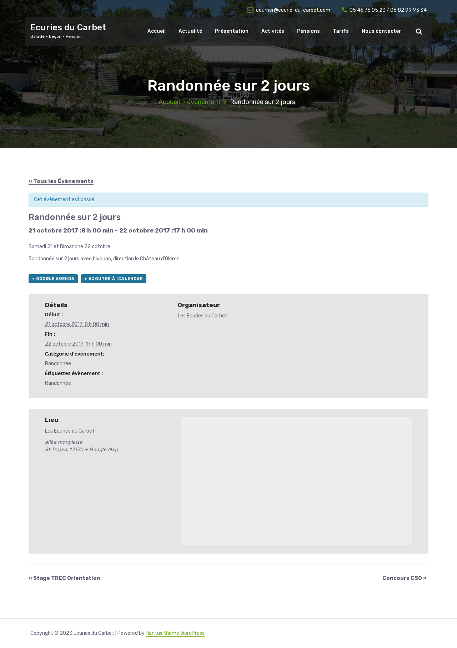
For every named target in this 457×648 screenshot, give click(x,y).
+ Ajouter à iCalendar (113, 278)
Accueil (156, 31)
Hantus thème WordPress (175, 633)
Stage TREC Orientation (64, 578)
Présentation (231, 31)
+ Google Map (101, 450)
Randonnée (58, 364)
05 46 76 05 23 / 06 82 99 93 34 (384, 10)
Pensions (308, 31)
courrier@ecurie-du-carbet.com (288, 10)
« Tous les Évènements (61, 181)
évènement (204, 102)
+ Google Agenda (53, 278)
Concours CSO (404, 578)
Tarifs (341, 31)
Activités (272, 31)
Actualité (190, 31)
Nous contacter (381, 31)
